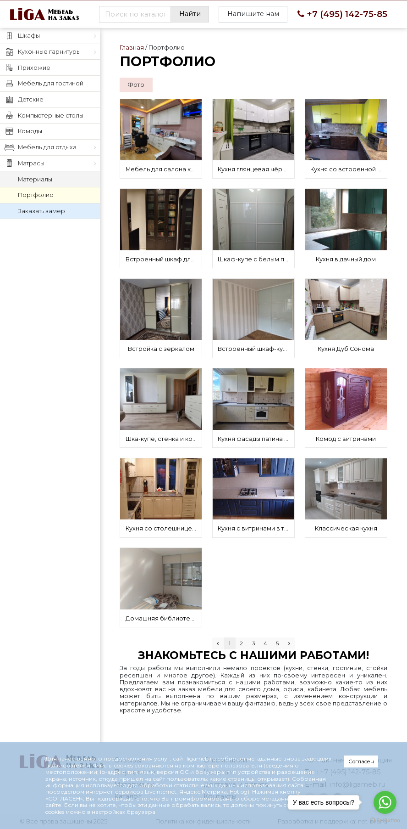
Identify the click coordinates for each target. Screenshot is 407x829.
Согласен (361, 761)
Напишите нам (253, 14)
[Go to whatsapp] (385, 802)
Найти (190, 14)
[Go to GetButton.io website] (385, 820)
